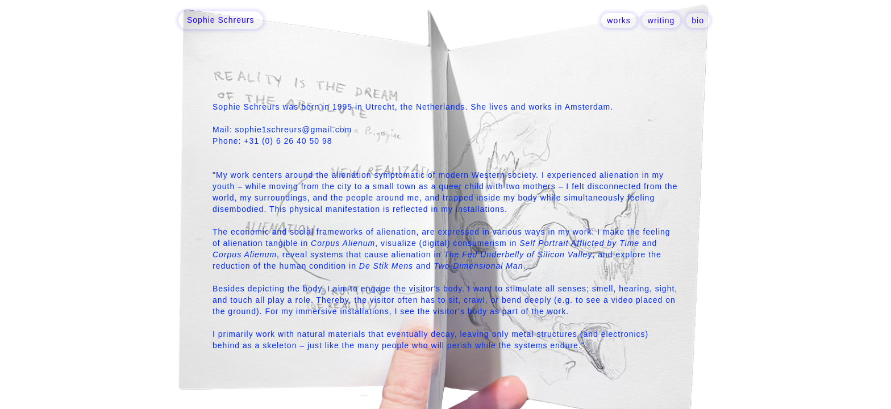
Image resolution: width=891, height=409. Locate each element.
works (619, 20)
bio (698, 20)
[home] (220, 20)
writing (661, 20)
